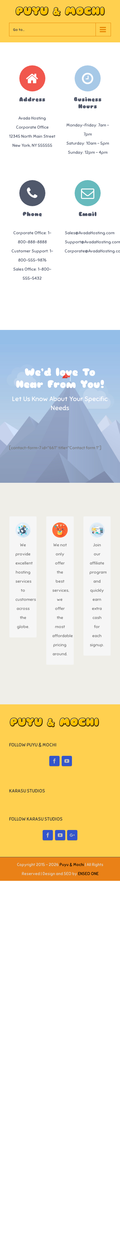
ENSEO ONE (88, 1003)
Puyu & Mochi (72, 994)
